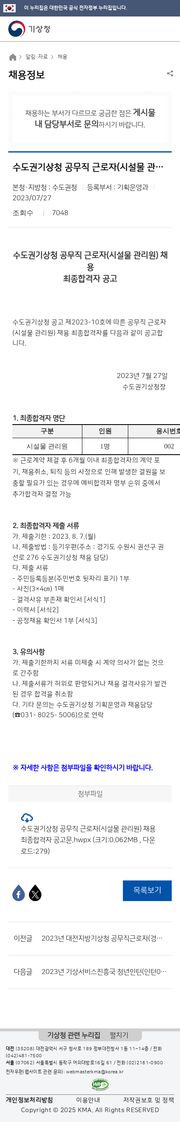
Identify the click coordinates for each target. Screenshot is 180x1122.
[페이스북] (18, 893)
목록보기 (147, 890)
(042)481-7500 (24, 1056)
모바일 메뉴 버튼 (166, 29)
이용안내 (88, 1100)
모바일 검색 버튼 (153, 29)
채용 (62, 57)
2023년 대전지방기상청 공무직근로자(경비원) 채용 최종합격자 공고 (104, 938)
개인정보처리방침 (29, 1100)
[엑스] (35, 893)
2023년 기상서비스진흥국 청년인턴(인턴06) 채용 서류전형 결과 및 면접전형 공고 (104, 972)
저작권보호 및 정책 (149, 1100)
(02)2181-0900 (145, 1063)
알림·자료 (37, 57)
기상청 (29, 29)
